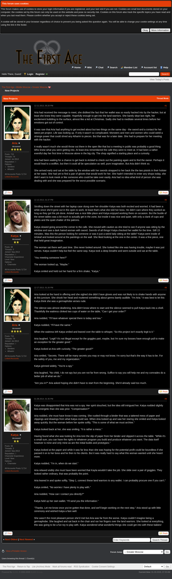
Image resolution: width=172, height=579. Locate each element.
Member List (130, 67)
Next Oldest (11, 539)
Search (113, 67)
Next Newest (26, 539)
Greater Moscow (39, 87)
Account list (150, 67)
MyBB (15, 572)
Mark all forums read (61, 566)
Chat (100, 67)
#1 (166, 106)
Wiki (89, 67)
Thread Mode (163, 98)
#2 (166, 200)
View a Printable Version (16, 551)
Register (40, 74)
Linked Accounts (12, 177)
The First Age (8, 87)
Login (30, 74)
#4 (166, 399)
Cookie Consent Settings (103, 566)
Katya (15, 235)
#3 (166, 288)
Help (165, 67)
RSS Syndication (81, 566)
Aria (14, 143)
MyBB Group (36, 572)
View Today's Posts (159, 79)
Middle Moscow (23, 87)
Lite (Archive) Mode (41, 566)
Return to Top (23, 566)
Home (77, 67)
